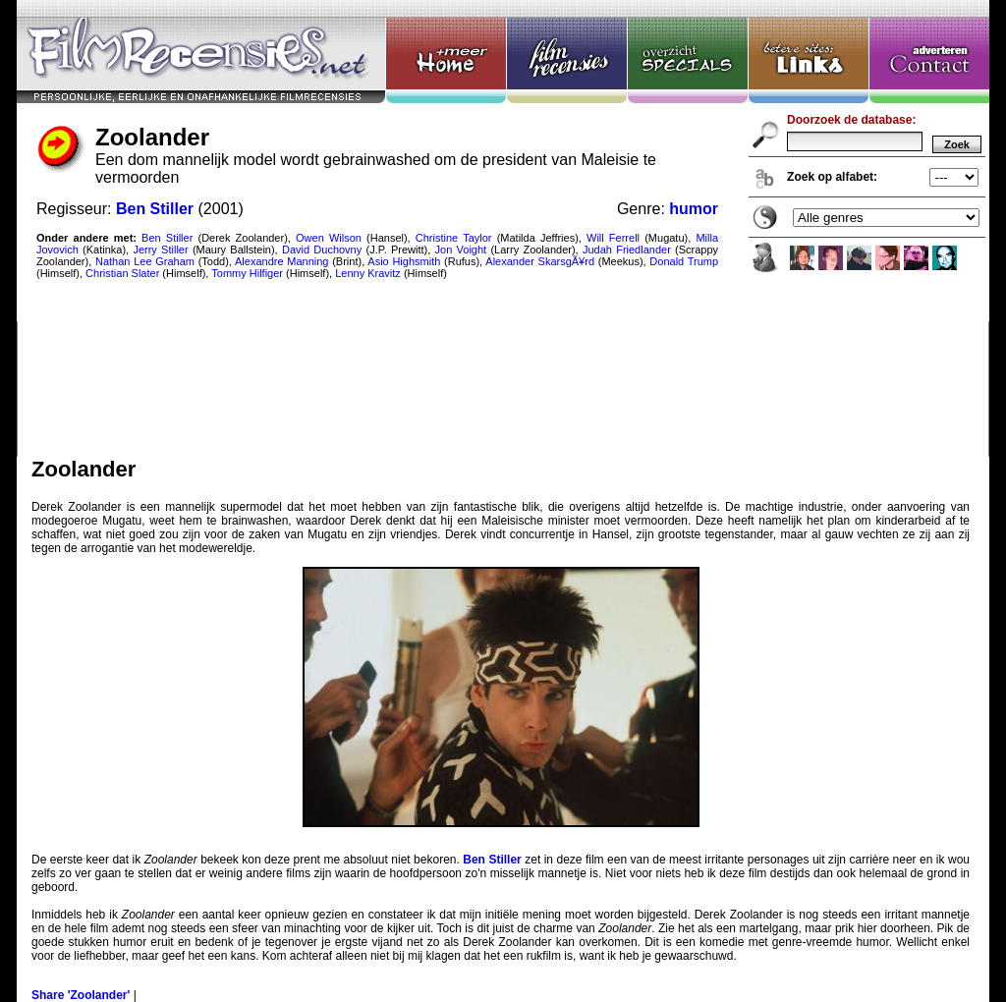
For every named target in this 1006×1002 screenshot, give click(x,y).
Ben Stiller (492, 859)
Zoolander (503, 228)
